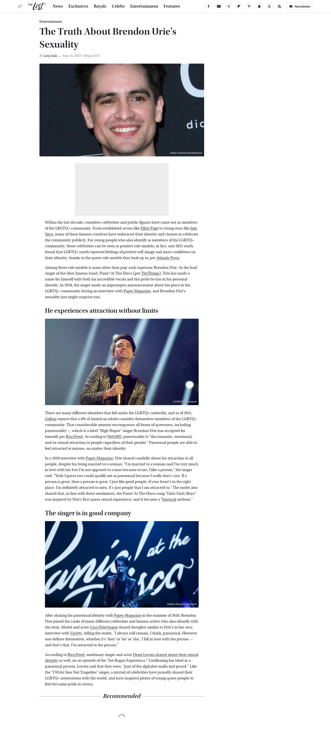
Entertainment (144, 6)
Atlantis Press (167, 258)
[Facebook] (208, 6)
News (58, 6)
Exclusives (78, 6)
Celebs (118, 6)
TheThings (150, 273)
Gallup (50, 419)
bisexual (169, 499)
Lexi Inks (50, 56)
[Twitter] (228, 6)
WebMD (114, 436)
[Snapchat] (259, 6)
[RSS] (279, 6)
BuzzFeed (74, 436)
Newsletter (300, 6)
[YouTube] (218, 6)
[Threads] (269, 6)
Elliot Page (149, 228)
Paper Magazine (137, 291)
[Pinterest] (249, 6)
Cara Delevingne (104, 627)
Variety (76, 633)
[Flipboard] (239, 6)
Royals (100, 6)
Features (172, 6)
